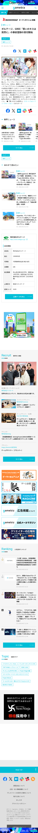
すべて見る (19, 148)
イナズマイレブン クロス (9, 664)
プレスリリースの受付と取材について (19, 793)
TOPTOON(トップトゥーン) (10, 667)
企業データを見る (19, 297)
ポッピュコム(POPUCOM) (10, 671)
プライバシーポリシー (19, 804)
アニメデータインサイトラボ (27, 664)
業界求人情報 (25, 12)
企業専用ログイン (19, 827)
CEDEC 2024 (24, 667)
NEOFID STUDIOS (7, 685)
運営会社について (19, 786)
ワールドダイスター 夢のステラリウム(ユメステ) (16, 681)
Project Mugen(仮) (25, 671)
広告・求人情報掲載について (19, 789)
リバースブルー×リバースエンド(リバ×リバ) (15, 674)
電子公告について (19, 796)
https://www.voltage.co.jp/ (18, 239)
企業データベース (14, 12)
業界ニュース (6, 25)
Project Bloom (7, 678)
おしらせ (19, 800)
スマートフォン (29, 101)
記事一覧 (3, 12)
